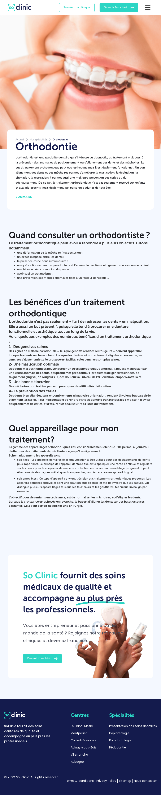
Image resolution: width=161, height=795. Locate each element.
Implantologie (119, 733)
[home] (19, 7)
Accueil (20, 139)
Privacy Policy (106, 781)
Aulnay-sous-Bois (83, 747)
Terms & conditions (79, 781)
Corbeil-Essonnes (83, 740)
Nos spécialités (38, 139)
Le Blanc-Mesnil (82, 726)
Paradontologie (120, 740)
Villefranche (79, 754)
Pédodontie (117, 747)
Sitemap (125, 781)
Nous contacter (145, 781)
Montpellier (79, 733)
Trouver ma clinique (77, 7)
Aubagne (77, 762)
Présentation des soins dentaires (133, 726)
